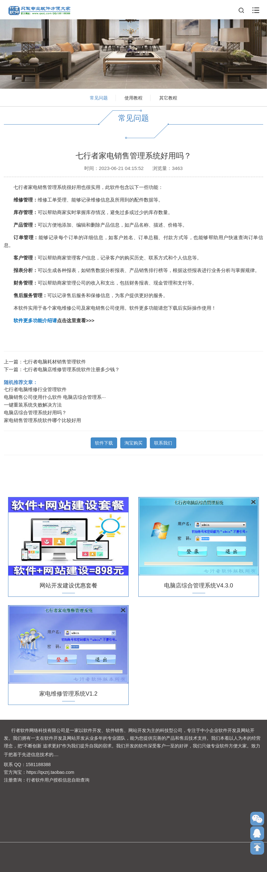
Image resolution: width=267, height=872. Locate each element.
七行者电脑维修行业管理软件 (35, 388)
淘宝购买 (133, 442)
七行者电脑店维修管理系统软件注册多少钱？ (71, 368)
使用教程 (133, 97)
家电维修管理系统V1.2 (68, 692)
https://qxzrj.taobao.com (50, 772)
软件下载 (104, 442)
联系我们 (163, 442)
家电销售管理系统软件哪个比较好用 (42, 419)
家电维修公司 (66, 307)
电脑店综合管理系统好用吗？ (35, 411)
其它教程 (168, 97)
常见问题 (99, 97)
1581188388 (38, 764)
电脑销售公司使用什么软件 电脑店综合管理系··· (55, 396)
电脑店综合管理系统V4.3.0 (198, 584)
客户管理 (23, 256)
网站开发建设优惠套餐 (68, 584)
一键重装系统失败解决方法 (33, 404)
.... (56, 754)
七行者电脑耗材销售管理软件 (54, 360)
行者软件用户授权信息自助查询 (57, 780)
